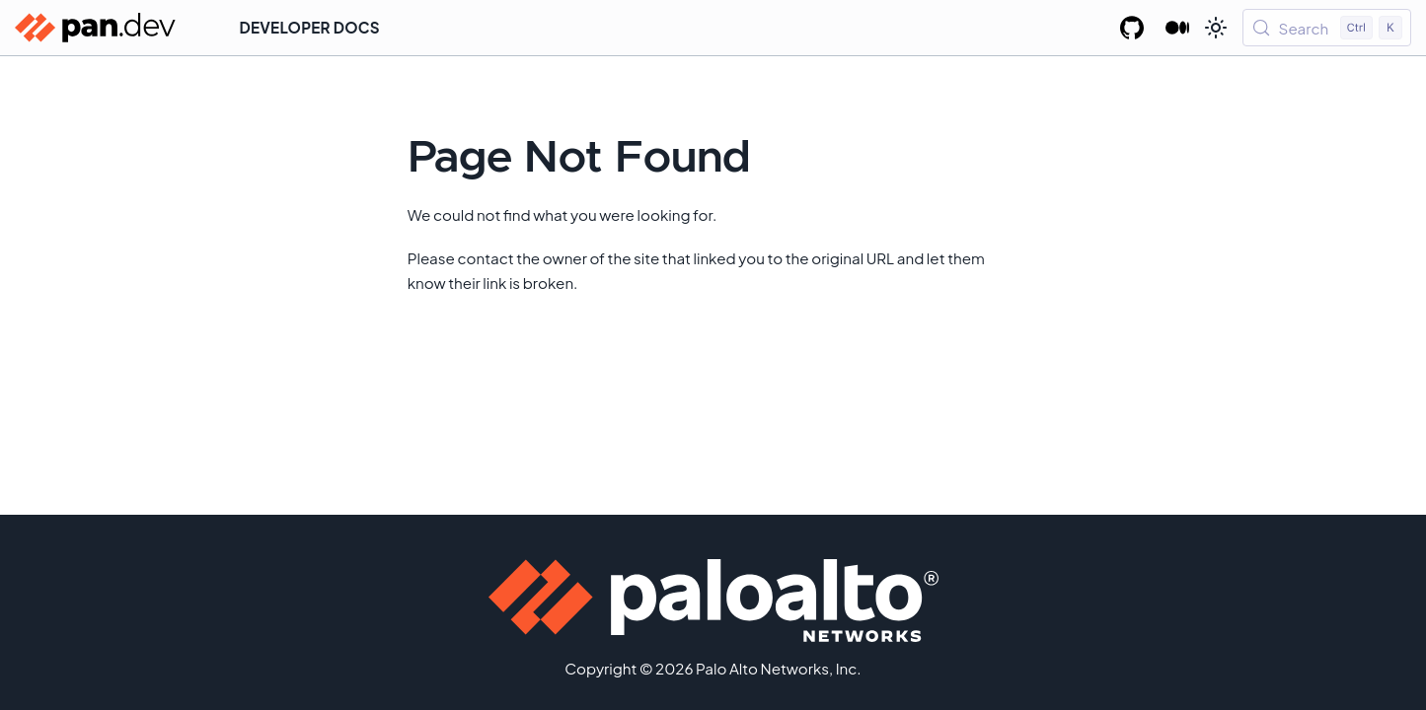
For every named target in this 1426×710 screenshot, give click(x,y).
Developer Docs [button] (310, 27)
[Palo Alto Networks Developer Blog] (1178, 27)
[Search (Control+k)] (1326, 27)
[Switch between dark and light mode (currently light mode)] (1216, 27)
